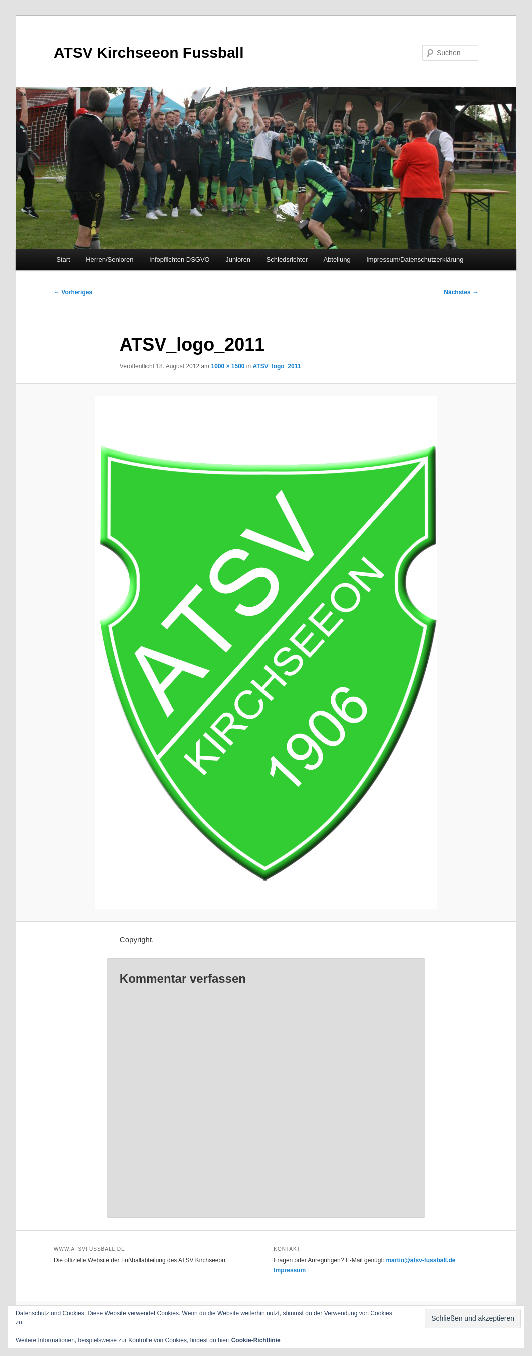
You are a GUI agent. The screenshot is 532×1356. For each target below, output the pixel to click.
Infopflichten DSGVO (179, 259)
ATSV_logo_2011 (277, 366)
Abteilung (336, 259)
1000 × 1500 (227, 366)
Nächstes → (461, 292)
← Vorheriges (73, 292)
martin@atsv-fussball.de (420, 1260)
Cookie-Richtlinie (256, 1340)
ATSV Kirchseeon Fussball (149, 52)
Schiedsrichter (287, 259)
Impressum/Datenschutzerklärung (414, 259)
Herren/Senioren (109, 259)
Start (63, 259)
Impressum (290, 1270)
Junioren (237, 259)
